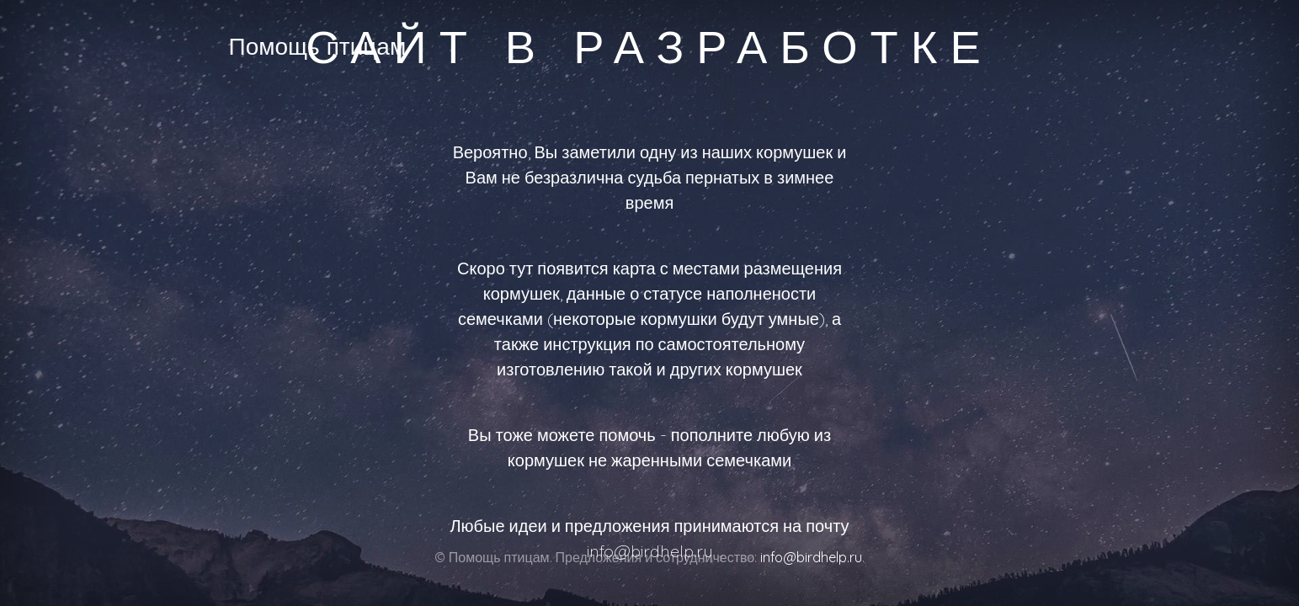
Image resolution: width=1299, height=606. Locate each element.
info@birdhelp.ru (811, 557)
